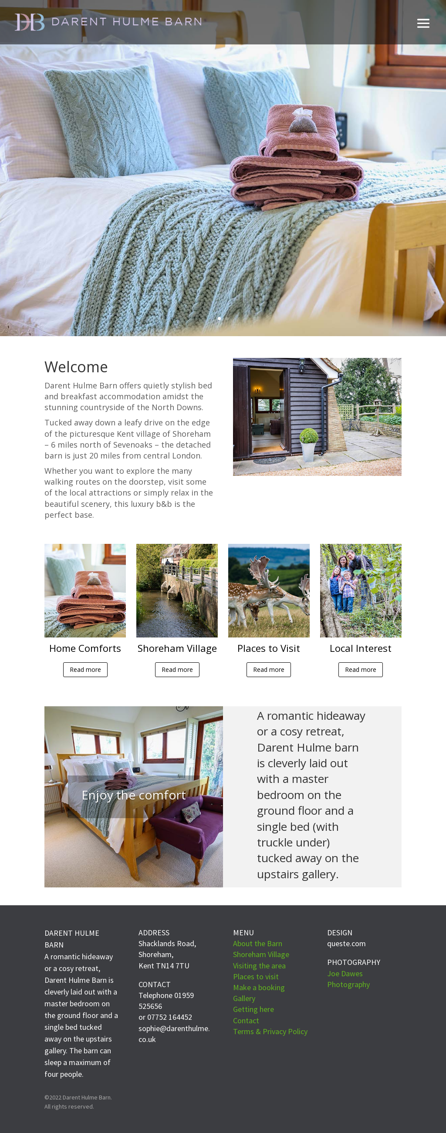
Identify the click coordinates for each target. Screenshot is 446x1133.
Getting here (253, 1009)
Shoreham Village (261, 954)
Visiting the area (259, 966)
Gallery (244, 998)
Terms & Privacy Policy (270, 1031)
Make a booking (259, 987)
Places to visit (256, 976)
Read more (85, 669)
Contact (246, 1020)
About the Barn (257, 943)
